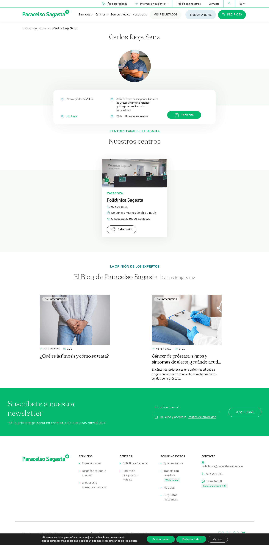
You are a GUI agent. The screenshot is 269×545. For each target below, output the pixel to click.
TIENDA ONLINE (201, 15)
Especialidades (91, 463)
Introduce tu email (167, 407)
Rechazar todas (191, 539)
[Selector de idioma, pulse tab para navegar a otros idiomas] (240, 3)
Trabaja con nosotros (188, 3)
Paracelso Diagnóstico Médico (130, 475)
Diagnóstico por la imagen (94, 473)
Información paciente (151, 3)
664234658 (214, 481)
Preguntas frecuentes (171, 497)
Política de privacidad (202, 417)
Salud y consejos (55, 299)
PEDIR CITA (232, 14)
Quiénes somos (173, 463)
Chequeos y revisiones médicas (94, 485)
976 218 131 (214, 474)
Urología (72, 116)
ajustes (133, 541)
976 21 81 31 (118, 207)
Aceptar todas (160, 539)
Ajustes (217, 539)
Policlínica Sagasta (135, 463)
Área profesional (114, 3)
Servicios (86, 14)
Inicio (26, 28)
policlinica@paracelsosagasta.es (222, 466)
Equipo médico (120, 14)
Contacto (214, 3)
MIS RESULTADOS (165, 14)
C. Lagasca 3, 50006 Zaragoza (128, 219)
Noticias (169, 487)
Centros (102, 14)
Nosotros (140, 14)
